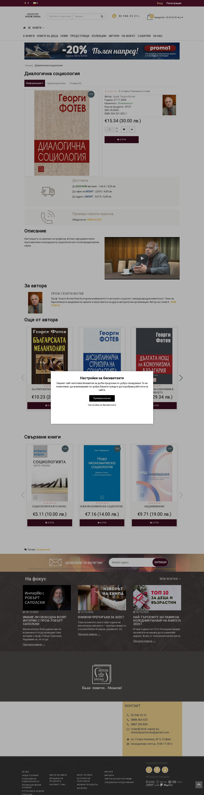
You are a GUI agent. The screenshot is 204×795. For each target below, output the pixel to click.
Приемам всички (102, 398)
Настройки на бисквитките (102, 405)
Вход (160, 3)
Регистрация (174, 3)
